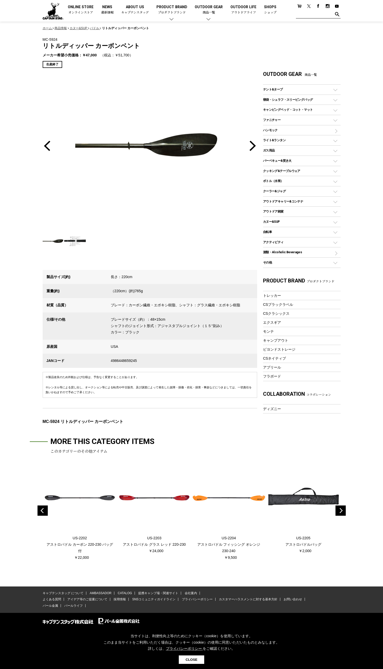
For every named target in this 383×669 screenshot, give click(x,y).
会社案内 (190, 593)
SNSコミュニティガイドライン (154, 599)
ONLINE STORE (81, 10)
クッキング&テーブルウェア (281, 171)
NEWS (107, 10)
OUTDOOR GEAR (209, 10)
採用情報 (120, 599)
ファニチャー (272, 120)
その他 (267, 262)
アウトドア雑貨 (273, 211)
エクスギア (272, 322)
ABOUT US (135, 10)
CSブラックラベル (278, 304)
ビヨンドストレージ (279, 349)
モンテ (268, 331)
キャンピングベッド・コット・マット (288, 109)
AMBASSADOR (100, 593)
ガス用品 (269, 150)
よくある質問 (52, 599)
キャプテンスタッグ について (63, 593)
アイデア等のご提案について (87, 599)
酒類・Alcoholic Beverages (282, 252)
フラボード (272, 376)
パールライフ (73, 605)
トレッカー (272, 295)
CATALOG (125, 593)
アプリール (272, 367)
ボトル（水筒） (273, 181)
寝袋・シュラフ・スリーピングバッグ (288, 100)
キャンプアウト (275, 340)
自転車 (267, 232)
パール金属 (50, 605)
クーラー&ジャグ (274, 191)
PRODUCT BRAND (171, 10)
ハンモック (270, 130)
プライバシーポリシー (197, 599)
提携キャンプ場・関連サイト (158, 593)
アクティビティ (273, 242)
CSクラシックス (276, 313)
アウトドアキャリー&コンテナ (283, 201)
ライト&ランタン (274, 140)
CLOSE (192, 660)
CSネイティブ (274, 358)
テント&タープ (273, 89)
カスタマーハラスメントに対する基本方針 (248, 599)
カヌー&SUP (271, 222)
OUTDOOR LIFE (243, 10)
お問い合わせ (293, 599)
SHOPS (270, 10)
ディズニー (272, 409)
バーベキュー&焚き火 (277, 161)
